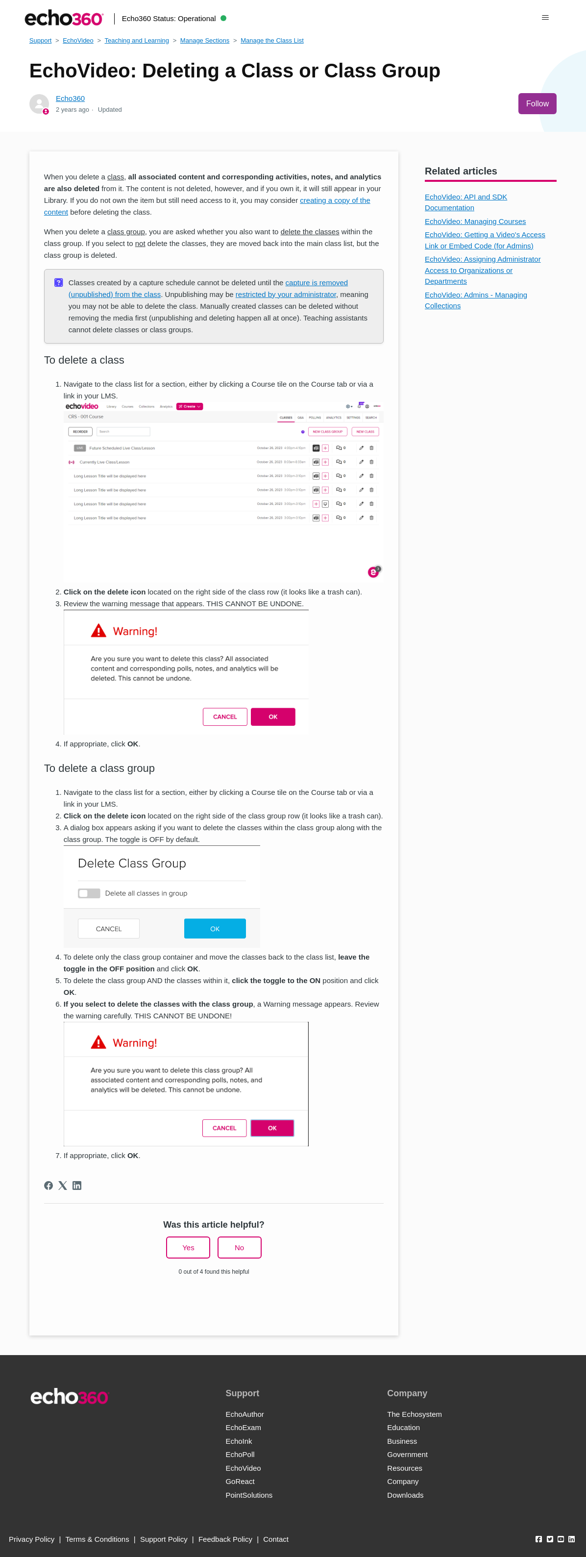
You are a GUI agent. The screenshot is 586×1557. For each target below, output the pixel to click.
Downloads (405, 1495)
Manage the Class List (272, 40)
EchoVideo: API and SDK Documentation (466, 202)
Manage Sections (204, 40)
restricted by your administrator (286, 294)
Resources (404, 1468)
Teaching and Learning (136, 40)
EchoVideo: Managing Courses (475, 221)
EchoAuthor (244, 1414)
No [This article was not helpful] (239, 1247)
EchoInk (238, 1441)
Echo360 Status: (174, 18)
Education (403, 1427)
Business (402, 1441)
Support (40, 40)
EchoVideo (78, 40)
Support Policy (164, 1539)
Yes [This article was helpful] (188, 1247)
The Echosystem (414, 1414)
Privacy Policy (31, 1539)
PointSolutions (248, 1495)
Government (407, 1454)
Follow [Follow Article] (537, 103)
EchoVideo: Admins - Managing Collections (476, 300)
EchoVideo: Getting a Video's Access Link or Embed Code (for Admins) (485, 240)
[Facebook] (48, 1185)
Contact (276, 1539)
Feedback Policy (225, 1539)
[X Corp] (62, 1185)
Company (402, 1481)
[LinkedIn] (77, 1185)
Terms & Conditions (97, 1539)
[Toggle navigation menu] (545, 17)
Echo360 (70, 98)
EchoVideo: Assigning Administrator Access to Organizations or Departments (483, 270)
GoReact (239, 1481)
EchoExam (243, 1427)
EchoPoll (239, 1454)
